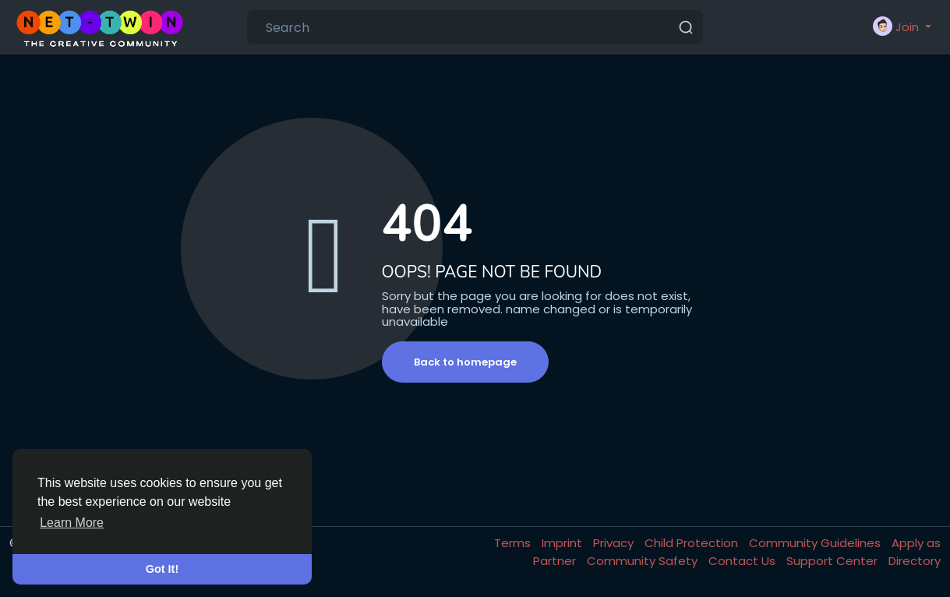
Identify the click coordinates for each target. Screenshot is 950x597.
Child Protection (693, 543)
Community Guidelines (816, 543)
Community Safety (644, 561)
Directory (914, 561)
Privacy (615, 543)
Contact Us (743, 561)
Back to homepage (465, 362)
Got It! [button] (162, 569)
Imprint (563, 543)
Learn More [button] (72, 522)
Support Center (833, 561)
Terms (514, 543)
